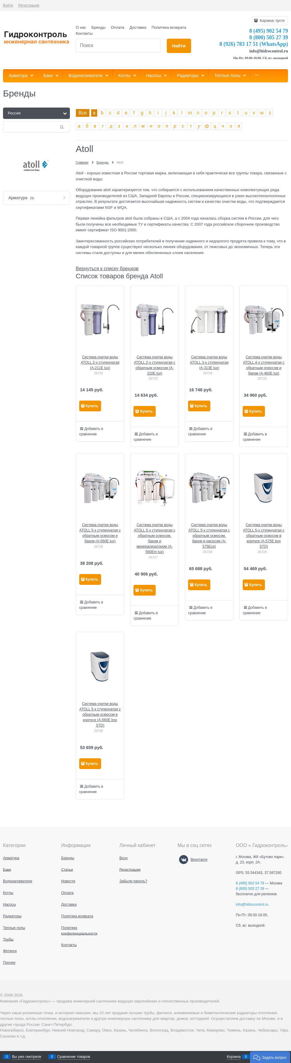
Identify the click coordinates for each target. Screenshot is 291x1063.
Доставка (138, 27)
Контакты (84, 33)
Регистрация (28, 5)
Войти (8, 5)
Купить (92, 406)
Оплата (117, 27)
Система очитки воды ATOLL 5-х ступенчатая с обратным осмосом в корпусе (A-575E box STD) (263, 536)
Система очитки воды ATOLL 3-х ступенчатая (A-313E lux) (209, 362)
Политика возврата (169, 27)
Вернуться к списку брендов (107, 268)
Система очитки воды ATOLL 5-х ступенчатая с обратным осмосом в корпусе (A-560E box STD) (100, 714)
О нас (81, 27)
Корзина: (272, 21)
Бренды (99, 27)
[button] (270, 1057)
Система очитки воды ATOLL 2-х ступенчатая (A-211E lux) (100, 362)
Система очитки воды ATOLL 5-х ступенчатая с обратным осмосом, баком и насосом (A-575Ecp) (209, 536)
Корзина (234, 1056)
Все (83, 112)
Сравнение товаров (73, 1056)
